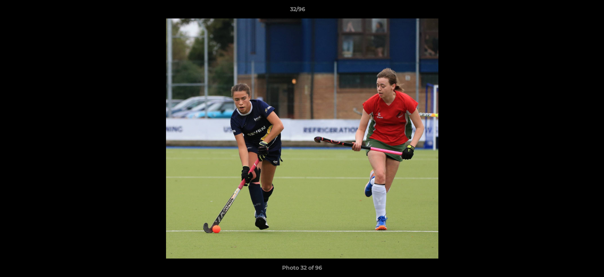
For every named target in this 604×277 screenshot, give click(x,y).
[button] (571, 11)
